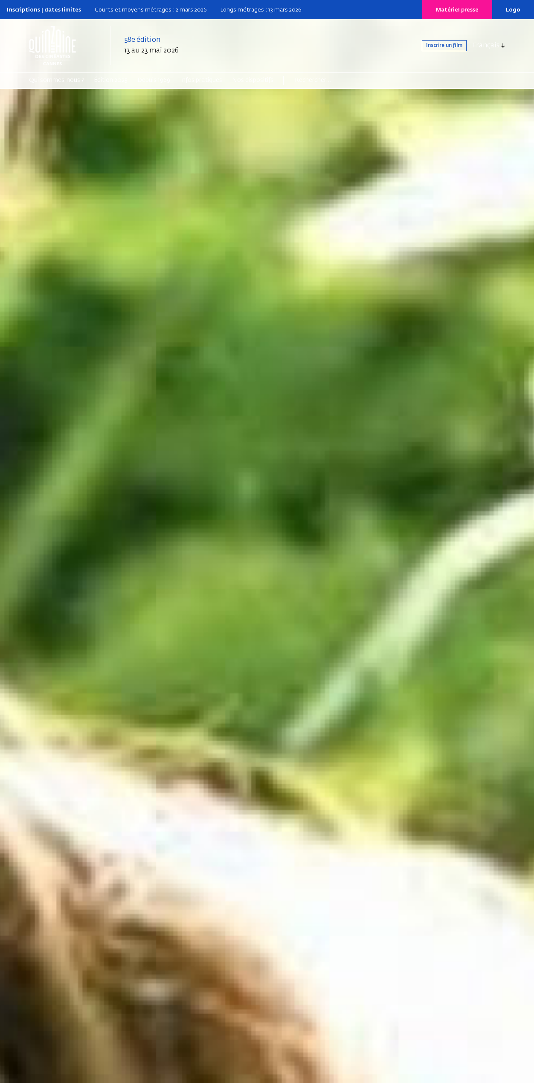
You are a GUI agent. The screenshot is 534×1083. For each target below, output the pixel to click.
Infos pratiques (201, 80)
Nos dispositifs (252, 80)
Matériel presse (457, 10)
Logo (513, 10)
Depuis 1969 (153, 80)
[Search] (328, 80)
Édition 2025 (111, 80)
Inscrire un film (434, 45)
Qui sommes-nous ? (56, 80)
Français (485, 45)
